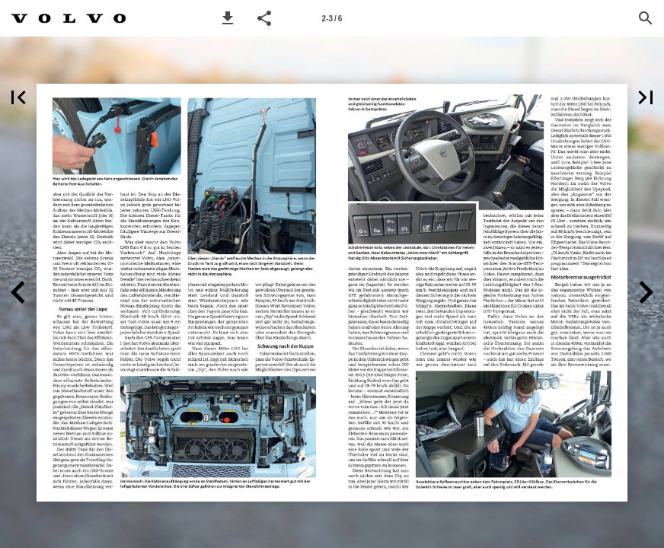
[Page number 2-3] (332, 18)
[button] (227, 18)
